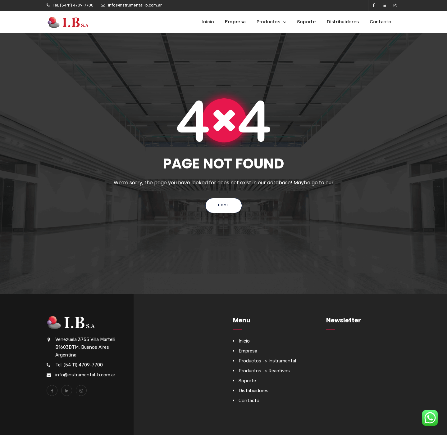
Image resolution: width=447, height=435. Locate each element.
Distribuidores (342, 22)
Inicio (208, 22)
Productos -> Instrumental (267, 361)
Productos (268, 22)
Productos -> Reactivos (264, 371)
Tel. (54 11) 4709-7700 (73, 5)
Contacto (380, 22)
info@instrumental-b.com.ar (135, 5)
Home (223, 205)
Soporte (306, 22)
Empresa (235, 22)
